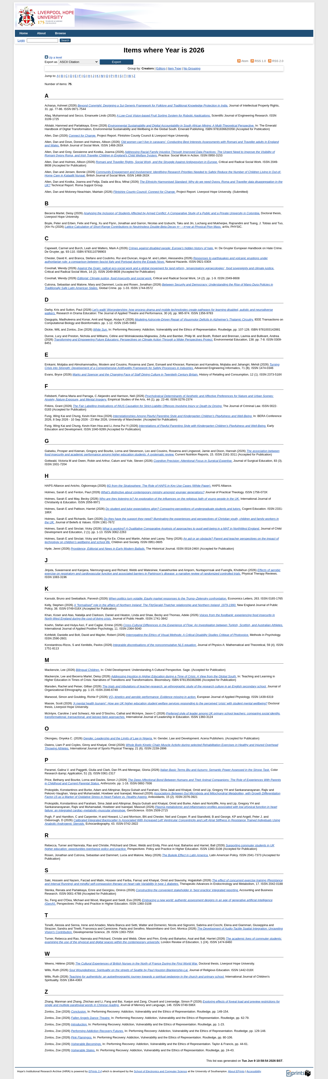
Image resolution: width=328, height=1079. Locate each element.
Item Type (174, 68)
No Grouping (191, 68)
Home (24, 33)
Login (21, 40)
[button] (116, 62)
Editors (161, 68)
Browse (60, 33)
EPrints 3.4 (95, 1071)
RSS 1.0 (257, 61)
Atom (242, 61)
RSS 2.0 (275, 61)
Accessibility (253, 1071)
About (41, 33)
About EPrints (236, 1071)
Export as (51, 62)
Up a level (53, 57)
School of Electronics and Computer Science (160, 1071)
